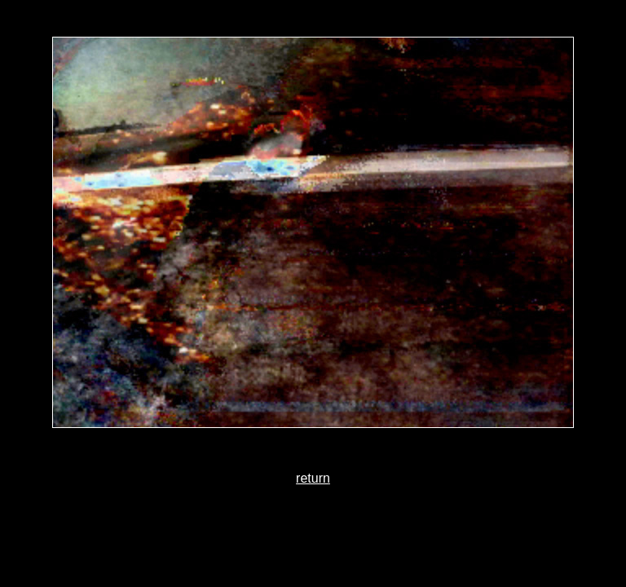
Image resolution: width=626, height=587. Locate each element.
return (313, 478)
